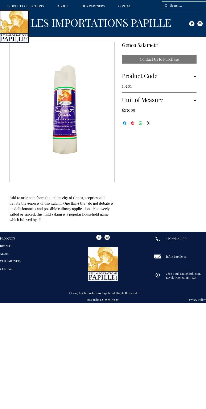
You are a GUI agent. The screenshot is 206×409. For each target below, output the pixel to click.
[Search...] (183, 6)
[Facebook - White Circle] (191, 23)
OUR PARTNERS (10, 261)
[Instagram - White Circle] (200, 23)
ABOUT (5, 254)
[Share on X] (148, 123)
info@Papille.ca (176, 256)
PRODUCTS (8, 238)
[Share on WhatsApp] (140, 123)
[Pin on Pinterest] (132, 123)
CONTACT (7, 269)
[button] (25, 6)
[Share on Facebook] (124, 123)
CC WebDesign (109, 300)
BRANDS (6, 246)
